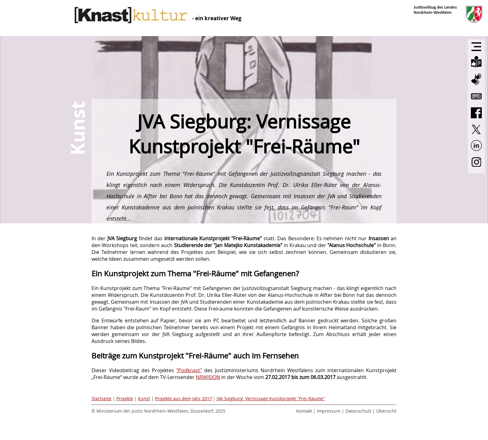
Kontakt (304, 411)
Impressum (328, 411)
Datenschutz (358, 411)
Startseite (101, 398)
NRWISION (208, 377)
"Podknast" (189, 370)
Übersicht (386, 411)
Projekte (124, 398)
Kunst (144, 398)
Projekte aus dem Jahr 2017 (183, 398)
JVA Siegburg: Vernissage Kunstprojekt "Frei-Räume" (271, 398)
